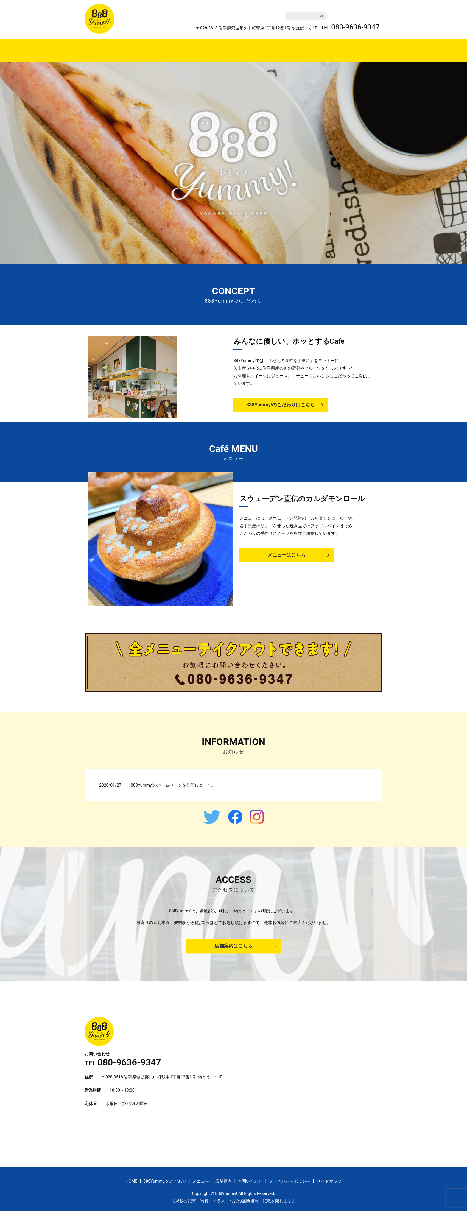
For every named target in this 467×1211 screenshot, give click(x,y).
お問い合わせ (357, 13)
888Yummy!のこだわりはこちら (280, 399)
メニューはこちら (286, 549)
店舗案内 (289, 47)
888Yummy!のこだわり (216, 47)
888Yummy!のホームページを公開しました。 (173, 779)
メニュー (259, 47)
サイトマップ (329, 1175)
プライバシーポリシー (289, 1175)
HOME (176, 47)
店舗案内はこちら (233, 940)
